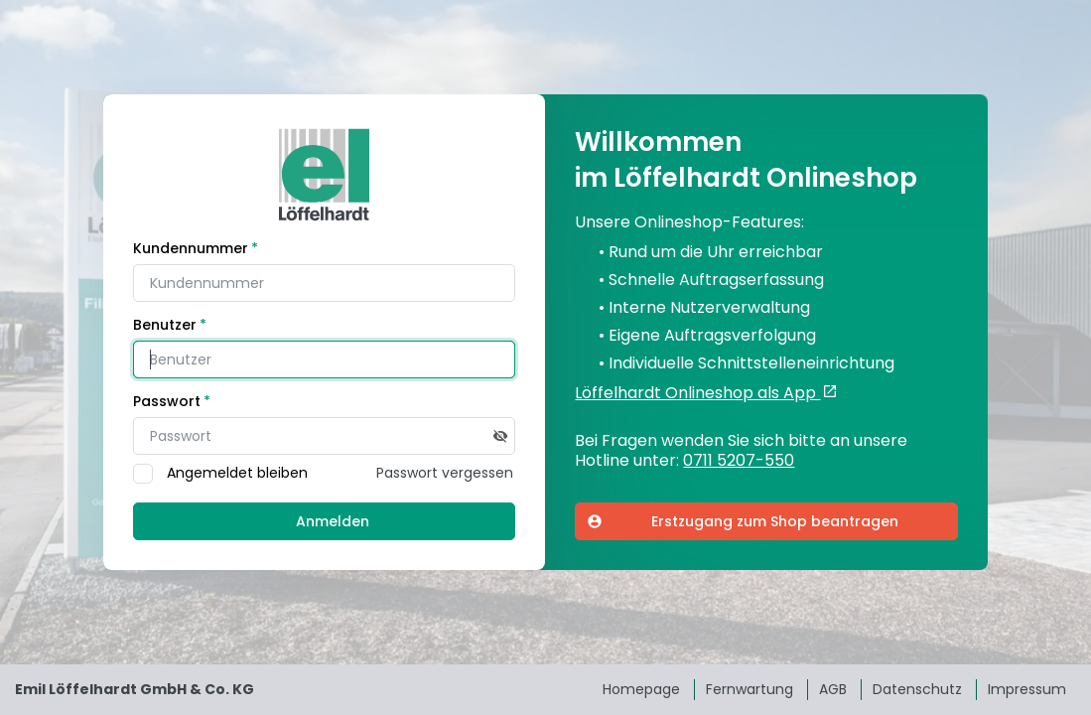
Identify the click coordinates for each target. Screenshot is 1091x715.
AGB (833, 689)
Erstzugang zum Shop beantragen (742, 521)
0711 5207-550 (738, 461)
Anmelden (332, 521)
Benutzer (165, 325)
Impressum (1027, 689)
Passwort (167, 401)
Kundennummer (190, 248)
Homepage (641, 689)
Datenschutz (917, 689)
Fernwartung (749, 689)
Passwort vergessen (444, 473)
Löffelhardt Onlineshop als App (697, 392)
